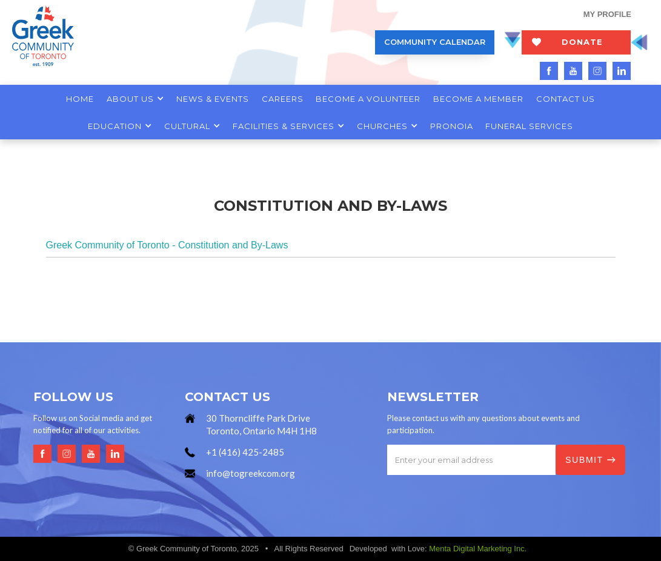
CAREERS (283, 99)
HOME (80, 99)
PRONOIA (451, 126)
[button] (135, 98)
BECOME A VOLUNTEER (368, 99)
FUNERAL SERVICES (529, 126)
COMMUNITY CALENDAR (434, 42)
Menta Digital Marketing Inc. (477, 548)
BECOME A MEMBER (478, 99)
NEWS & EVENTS (212, 99)
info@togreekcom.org (250, 473)
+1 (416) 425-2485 (245, 451)
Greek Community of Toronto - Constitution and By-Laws (167, 245)
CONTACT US (565, 99)
